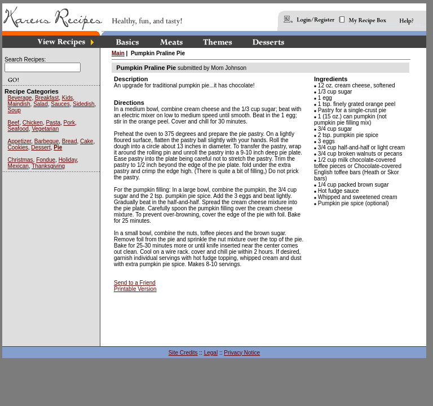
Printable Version (135, 289)
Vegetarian (45, 129)
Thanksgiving (48, 166)
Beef (14, 123)
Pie (58, 147)
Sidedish (83, 104)
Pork (70, 123)
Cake (86, 141)
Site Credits (183, 353)
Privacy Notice (242, 353)
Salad (40, 104)
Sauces (60, 104)
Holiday (68, 160)
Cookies (18, 147)
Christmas (20, 160)
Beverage (20, 98)
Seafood (18, 129)
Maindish (19, 104)
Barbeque (46, 141)
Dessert (40, 147)
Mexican (18, 166)
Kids (67, 98)
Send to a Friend (135, 283)
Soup (14, 110)
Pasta (53, 123)
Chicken (33, 123)
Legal (211, 353)
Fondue (45, 160)
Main (118, 53)
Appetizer (20, 141)
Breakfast (47, 98)
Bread (69, 141)
